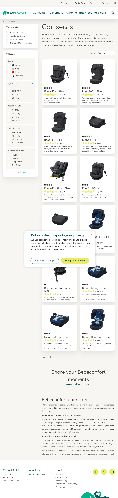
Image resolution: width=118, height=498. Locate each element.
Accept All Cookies (75, 260)
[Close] (92, 234)
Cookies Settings (44, 261)
